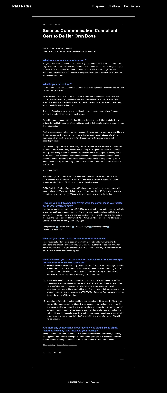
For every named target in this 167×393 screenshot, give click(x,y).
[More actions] (123, 24)
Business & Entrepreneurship (67, 345)
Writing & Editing (49, 345)
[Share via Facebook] (44, 352)
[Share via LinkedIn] (55, 352)
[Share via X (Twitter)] (49, 352)
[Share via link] (60, 352)
